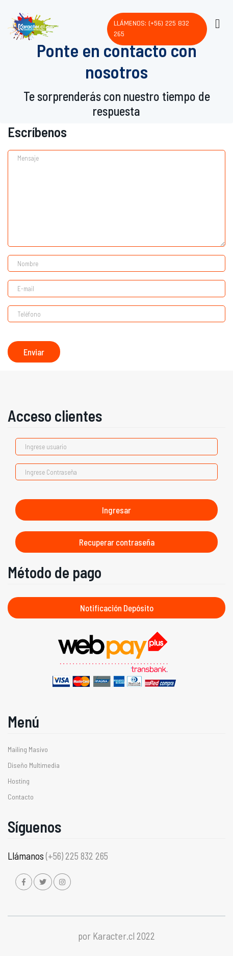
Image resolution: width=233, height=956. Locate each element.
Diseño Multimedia (34, 765)
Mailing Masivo (28, 749)
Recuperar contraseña (116, 542)
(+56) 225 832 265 (77, 856)
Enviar (33, 352)
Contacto (21, 796)
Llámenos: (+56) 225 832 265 (151, 29)
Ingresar (116, 510)
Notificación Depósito (116, 608)
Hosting (19, 781)
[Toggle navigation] (217, 21)
